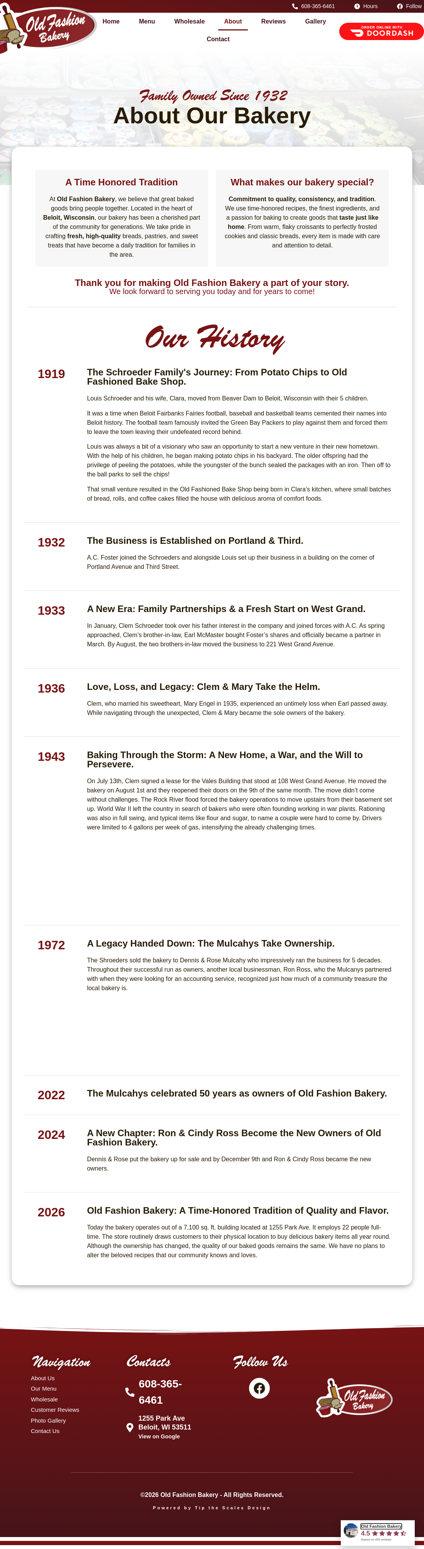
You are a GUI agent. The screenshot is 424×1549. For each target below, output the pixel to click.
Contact (218, 39)
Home (111, 21)
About (233, 21)
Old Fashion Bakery (381, 1526)
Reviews (273, 21)
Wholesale (189, 21)
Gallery (315, 21)
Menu (147, 21)
